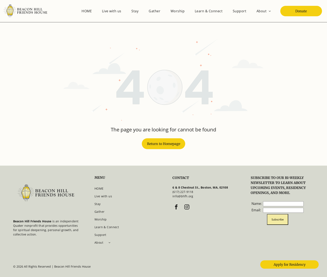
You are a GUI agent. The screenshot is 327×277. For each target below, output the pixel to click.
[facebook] (176, 207)
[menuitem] (86, 11)
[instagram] (187, 207)
